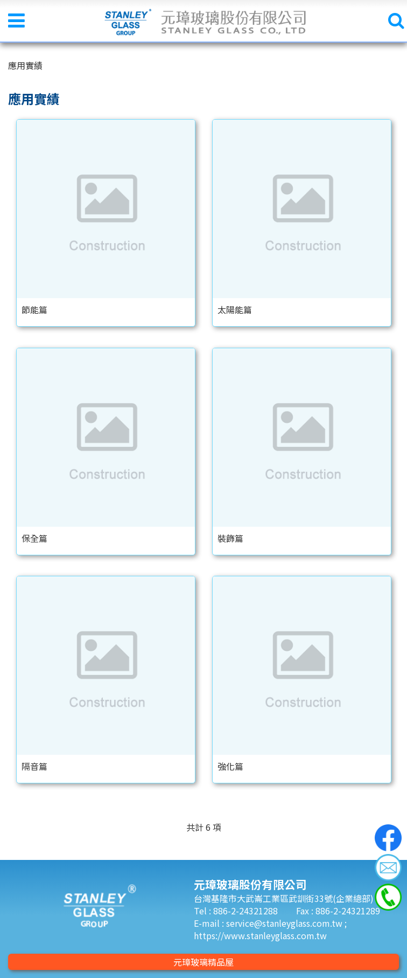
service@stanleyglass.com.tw (285, 923)
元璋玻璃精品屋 (203, 961)
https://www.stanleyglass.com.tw (260, 935)
